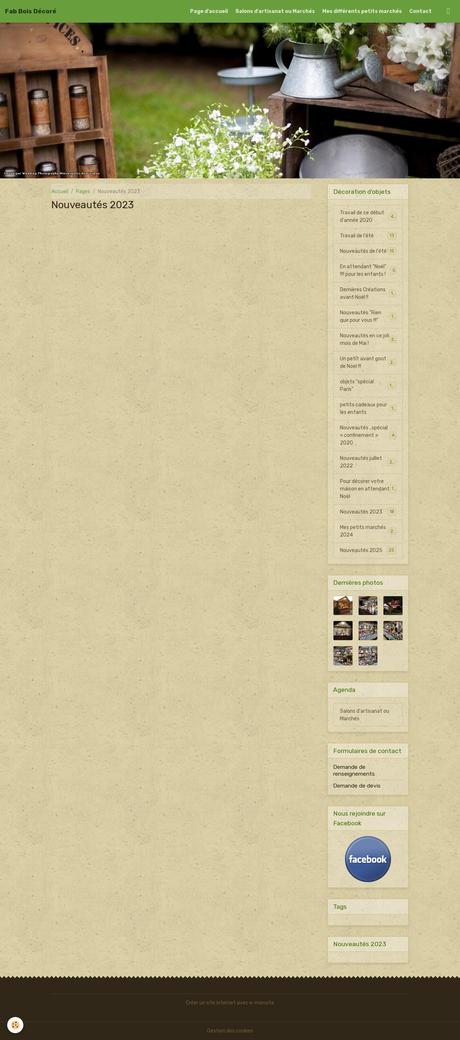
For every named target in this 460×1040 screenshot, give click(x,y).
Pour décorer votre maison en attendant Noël (368, 489)
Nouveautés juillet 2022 (368, 462)
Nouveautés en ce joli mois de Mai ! (368, 339)
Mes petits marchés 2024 (368, 531)
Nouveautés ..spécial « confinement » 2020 (368, 435)
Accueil (59, 191)
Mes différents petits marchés (362, 11)
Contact (420, 11)
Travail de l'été (368, 235)
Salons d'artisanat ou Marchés (275, 11)
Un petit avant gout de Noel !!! (368, 362)
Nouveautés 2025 (368, 550)
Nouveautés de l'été (368, 251)
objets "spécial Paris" (368, 385)
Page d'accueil (209, 11)
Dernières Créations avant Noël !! (368, 293)
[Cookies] (15, 1025)
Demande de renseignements (354, 770)
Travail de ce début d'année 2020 (368, 216)
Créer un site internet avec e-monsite (230, 1003)
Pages (83, 191)
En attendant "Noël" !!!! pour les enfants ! (368, 270)
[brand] (30, 11)
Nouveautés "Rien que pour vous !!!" (368, 316)
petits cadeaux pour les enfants (368, 408)
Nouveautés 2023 (368, 511)
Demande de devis (357, 786)
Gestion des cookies (230, 1031)
